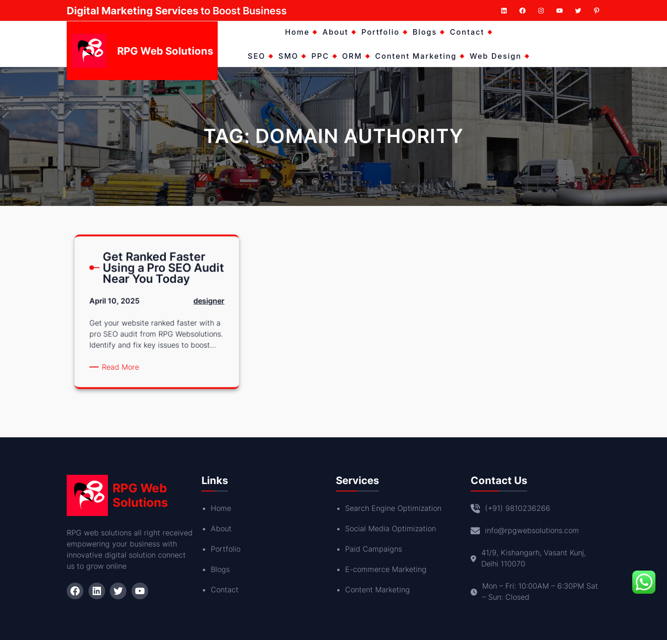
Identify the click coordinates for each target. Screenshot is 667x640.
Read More (126, 366)
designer (202, 307)
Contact (225, 589)
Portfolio (225, 548)
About (221, 528)
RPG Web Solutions (165, 51)
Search (358, 508)
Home (221, 508)
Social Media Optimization (390, 528)
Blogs (220, 569)
